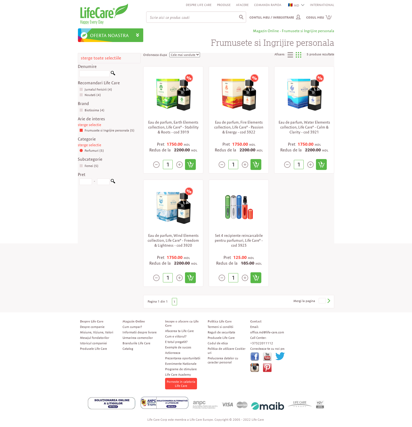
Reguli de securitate (221, 332)
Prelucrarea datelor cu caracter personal (223, 360)
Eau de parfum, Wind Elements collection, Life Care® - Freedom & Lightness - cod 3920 (173, 240)
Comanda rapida (267, 5)
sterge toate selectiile (101, 58)
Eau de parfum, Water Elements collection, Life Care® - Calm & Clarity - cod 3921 (304, 127)
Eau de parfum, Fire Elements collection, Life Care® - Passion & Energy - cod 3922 (238, 127)
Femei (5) (88, 166)
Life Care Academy (178, 374)
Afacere (242, 5)
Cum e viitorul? (175, 336)
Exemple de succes (178, 347)
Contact (256, 321)
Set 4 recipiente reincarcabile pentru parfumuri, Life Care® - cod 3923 (239, 240)
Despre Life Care (198, 5)
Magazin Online (134, 321)
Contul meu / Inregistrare (271, 17)
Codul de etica (218, 343)
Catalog (128, 349)
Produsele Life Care (93, 349)
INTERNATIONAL (322, 5)
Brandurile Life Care (136, 343)
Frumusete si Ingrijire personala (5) (107, 130)
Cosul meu (319, 17)
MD (294, 5)
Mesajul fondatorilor (94, 338)
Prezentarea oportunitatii (182, 358)
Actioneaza (172, 353)
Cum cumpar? (132, 327)
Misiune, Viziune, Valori (96, 332)
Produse (224, 5)
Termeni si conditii (220, 327)
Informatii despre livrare (140, 332)
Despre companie (92, 327)
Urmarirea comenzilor (138, 338)
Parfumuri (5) (91, 150)
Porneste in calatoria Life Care (181, 384)
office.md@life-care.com (267, 332)
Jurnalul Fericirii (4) (95, 89)
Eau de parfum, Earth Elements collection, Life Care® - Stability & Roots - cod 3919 (173, 127)
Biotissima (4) (92, 110)
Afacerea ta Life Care (179, 331)
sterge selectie (89, 124)
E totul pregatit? (176, 342)
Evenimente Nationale (180, 364)
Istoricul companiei (93, 343)
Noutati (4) (90, 95)
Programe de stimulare (181, 369)
